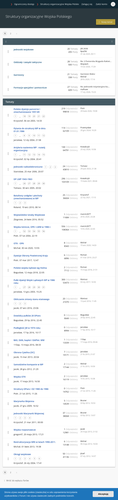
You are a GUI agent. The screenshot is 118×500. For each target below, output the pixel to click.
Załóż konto (101, 4)
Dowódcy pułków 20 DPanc (27, 315)
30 (44, 183)
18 (24, 116)
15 (44, 154)
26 (24, 183)
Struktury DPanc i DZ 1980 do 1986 (31, 389)
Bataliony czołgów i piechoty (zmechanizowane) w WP (28, 197)
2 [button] (10, 33)
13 (34, 154)
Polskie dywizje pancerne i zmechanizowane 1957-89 (27, 110)
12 (44, 135)
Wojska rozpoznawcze (25, 429)
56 (44, 231)
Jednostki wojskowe (24, 49)
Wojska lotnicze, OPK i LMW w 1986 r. (32, 227)
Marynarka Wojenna (24, 401)
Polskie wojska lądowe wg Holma (30, 267)
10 (34, 135)
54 (34, 231)
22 (44, 116)
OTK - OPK (19, 243)
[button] (75, 496)
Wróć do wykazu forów (16, 480)
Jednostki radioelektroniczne (28, 166)
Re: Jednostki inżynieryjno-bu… (95, 86)
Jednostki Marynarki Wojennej (29, 413)
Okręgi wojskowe (22, 454)
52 (24, 231)
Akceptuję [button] (103, 494)
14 (39, 154)
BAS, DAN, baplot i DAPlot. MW (29, 340)
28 (34, 183)
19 (29, 116)
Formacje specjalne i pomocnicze (30, 87)
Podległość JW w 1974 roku (27, 327)
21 (39, 116)
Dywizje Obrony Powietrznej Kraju (31, 255)
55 (39, 231)
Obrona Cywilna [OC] (24, 352)
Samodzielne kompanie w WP (28, 364)
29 (39, 183)
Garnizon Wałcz (87, 74)
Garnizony (19, 74)
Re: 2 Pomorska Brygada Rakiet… (96, 61)
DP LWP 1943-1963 (23, 179)
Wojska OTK (20, 376)
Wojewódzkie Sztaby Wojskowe (29, 214)
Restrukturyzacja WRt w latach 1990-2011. (35, 442)
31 (44, 287)
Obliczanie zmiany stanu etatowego (31, 299)
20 (34, 116)
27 (29, 183)
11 (39, 135)
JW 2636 (84, 48)
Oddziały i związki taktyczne (28, 62)
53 (29, 231)
